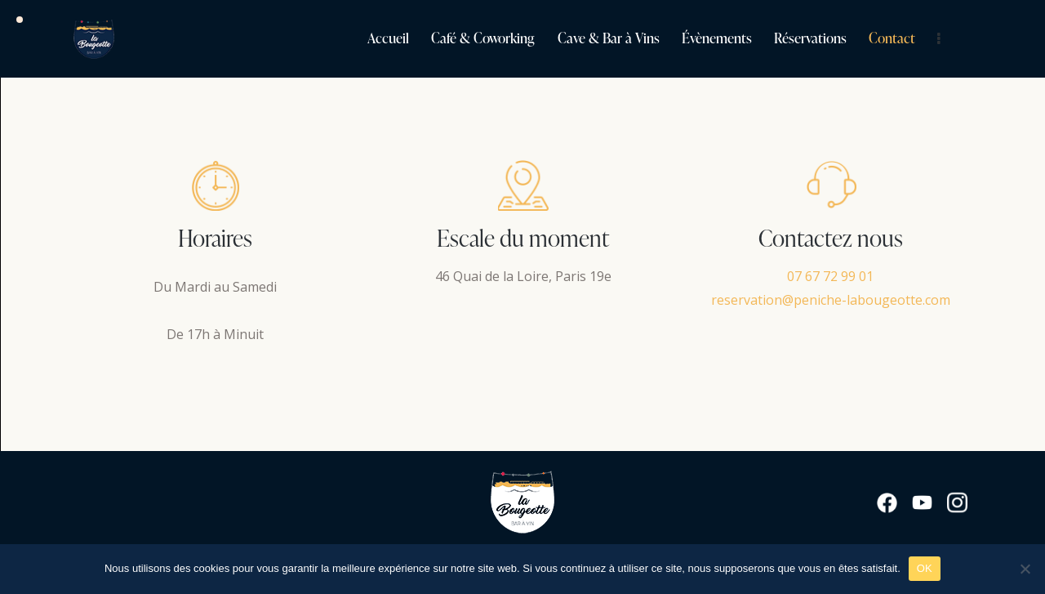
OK (924, 568)
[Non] (1024, 569)
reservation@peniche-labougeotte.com (830, 300)
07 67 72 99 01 (830, 276)
